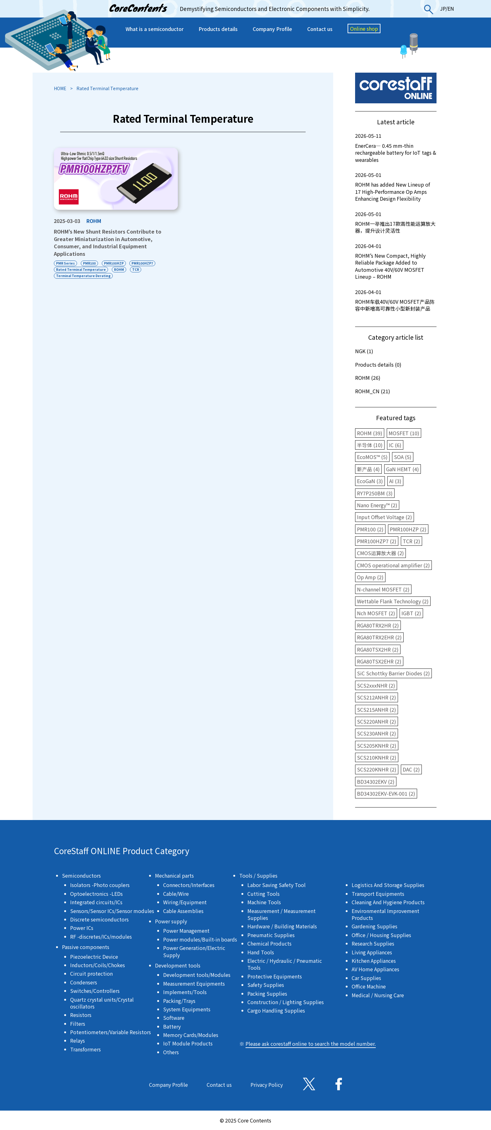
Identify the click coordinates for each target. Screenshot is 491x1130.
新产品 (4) (368, 469)
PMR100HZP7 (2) (376, 541)
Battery (172, 1026)
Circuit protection (91, 973)
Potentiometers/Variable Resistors (110, 1032)
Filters (77, 1023)
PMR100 (89, 263)
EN (450, 8)
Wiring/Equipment (185, 902)
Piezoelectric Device (94, 956)
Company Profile (272, 29)
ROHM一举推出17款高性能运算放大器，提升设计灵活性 (396, 222)
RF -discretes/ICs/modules (101, 936)
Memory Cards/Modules (190, 1035)
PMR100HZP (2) (408, 529)
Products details (218, 29)
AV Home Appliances (375, 969)
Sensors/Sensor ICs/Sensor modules (112, 911)
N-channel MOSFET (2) (383, 589)
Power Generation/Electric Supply (194, 951)
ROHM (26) (367, 377)
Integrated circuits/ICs (96, 902)
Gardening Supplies (374, 926)
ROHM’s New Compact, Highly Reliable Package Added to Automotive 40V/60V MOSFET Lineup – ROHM (396, 261)
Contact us (320, 29)
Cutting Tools (263, 893)
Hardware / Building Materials (282, 926)
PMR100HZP (114, 263)
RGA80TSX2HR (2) (378, 649)
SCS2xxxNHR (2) (376, 685)
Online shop (364, 28)
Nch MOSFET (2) (376, 613)
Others (171, 1052)
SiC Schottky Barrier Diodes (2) (393, 673)
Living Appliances (372, 952)
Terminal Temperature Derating (83, 275)
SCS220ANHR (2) (376, 721)
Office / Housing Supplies (381, 935)
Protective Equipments (274, 976)
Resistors (80, 1015)
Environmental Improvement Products (385, 914)
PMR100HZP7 (142, 263)
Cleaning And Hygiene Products (388, 902)
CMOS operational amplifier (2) (393, 565)
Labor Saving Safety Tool (276, 885)
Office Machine (369, 986)
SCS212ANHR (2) (376, 697)
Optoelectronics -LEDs (96, 893)
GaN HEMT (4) (402, 469)
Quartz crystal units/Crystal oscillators (102, 1003)
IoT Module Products (188, 1043)
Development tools (177, 965)
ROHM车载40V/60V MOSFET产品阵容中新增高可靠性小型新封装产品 (396, 300)
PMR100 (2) (370, 529)
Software (173, 1017)
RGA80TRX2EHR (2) (379, 637)
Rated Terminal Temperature (81, 269)
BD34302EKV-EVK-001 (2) (386, 793)
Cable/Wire (176, 893)
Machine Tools (264, 902)
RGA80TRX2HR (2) (378, 625)
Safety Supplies (265, 984)
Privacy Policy (267, 1084)
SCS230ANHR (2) (376, 733)
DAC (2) (411, 769)
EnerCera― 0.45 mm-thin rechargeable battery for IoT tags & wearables (396, 147)
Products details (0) (378, 364)
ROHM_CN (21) (372, 391)
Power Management (186, 930)
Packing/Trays (179, 1000)
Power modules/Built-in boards (200, 939)
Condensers (83, 982)
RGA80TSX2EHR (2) (379, 661)
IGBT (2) (411, 613)
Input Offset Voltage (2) (384, 517)
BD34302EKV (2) (376, 781)
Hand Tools (260, 952)
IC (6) (395, 445)
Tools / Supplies (258, 875)
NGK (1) (364, 351)
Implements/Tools (185, 992)
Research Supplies (373, 943)
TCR (135, 269)
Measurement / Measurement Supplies (281, 914)
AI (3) (395, 481)
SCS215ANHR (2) (376, 709)
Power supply (171, 921)
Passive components (85, 947)
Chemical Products (269, 943)
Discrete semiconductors (99, 919)
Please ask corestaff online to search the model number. (311, 1043)
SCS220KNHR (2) (376, 769)
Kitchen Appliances (374, 960)
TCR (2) (411, 541)
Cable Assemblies (183, 911)
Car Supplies (366, 978)
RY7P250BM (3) (375, 493)
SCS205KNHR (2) (376, 745)
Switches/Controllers (95, 990)
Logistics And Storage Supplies (388, 885)
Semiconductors (81, 875)
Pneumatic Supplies (271, 935)
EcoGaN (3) (370, 481)
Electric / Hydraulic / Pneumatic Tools (284, 964)
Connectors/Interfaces (188, 885)
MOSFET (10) (404, 433)
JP (443, 8)
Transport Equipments (378, 893)
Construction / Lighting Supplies (285, 1002)
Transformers (85, 1049)
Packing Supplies (267, 993)
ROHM (93, 220)
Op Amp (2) (370, 577)
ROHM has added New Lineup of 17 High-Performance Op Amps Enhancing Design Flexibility (396, 186)
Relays (77, 1040)
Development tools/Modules (196, 974)
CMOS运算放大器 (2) (380, 553)
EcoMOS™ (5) (372, 457)
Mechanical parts (174, 875)
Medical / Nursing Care (378, 995)
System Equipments (186, 1009)
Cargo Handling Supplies (276, 1010)
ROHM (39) (369, 433)
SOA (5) (402, 457)
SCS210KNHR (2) (376, 757)
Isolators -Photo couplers (100, 885)
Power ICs (81, 927)
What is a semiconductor (154, 29)
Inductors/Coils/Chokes (97, 965)
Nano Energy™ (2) (377, 505)
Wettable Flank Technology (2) (393, 601)
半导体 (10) (370, 445)
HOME (60, 88)
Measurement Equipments (194, 983)
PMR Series (65, 263)
